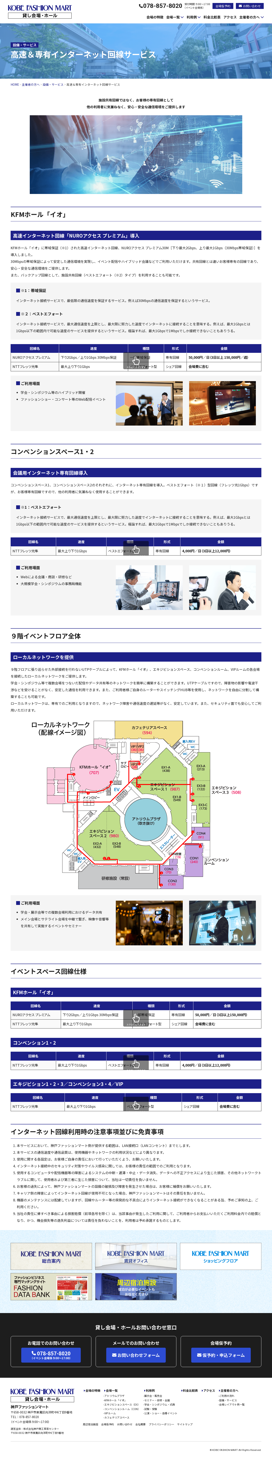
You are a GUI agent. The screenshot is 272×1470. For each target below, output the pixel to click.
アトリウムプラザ (114, 1395)
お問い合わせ (250, 6)
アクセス (230, 17)
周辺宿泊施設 (90, 1424)
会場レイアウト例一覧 (232, 1404)
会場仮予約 (222, 6)
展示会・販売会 (153, 1395)
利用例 (192, 17)
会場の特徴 (154, 17)
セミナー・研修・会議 (157, 1400)
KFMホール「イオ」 (115, 1400)
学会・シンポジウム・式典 (159, 1404)
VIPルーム (110, 1413)
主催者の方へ (249, 17)
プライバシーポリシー (161, 1424)
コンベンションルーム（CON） (122, 1409)
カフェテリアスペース (116, 1417)
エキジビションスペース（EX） (122, 1404)
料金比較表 (212, 17)
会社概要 (140, 1424)
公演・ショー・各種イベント (160, 1413)
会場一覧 (173, 17)
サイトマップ (185, 1424)
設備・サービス (228, 1400)
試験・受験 (150, 1409)
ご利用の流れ (226, 1395)
